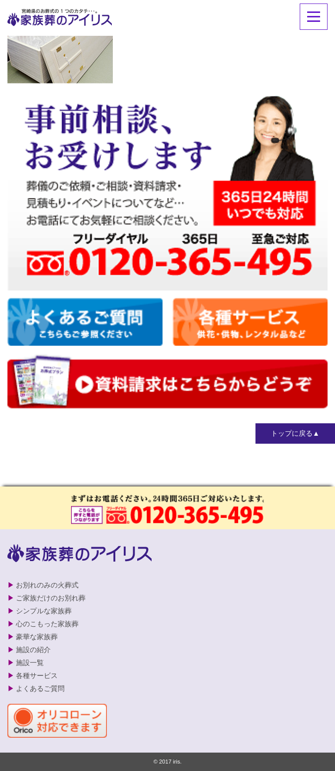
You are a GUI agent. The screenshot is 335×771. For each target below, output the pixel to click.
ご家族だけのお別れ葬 (50, 598)
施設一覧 (30, 663)
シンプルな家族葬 (44, 611)
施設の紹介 (33, 650)
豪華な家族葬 (37, 637)
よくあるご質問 (40, 688)
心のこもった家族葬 (47, 624)
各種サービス (37, 675)
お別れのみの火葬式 (47, 585)
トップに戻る (292, 433)
